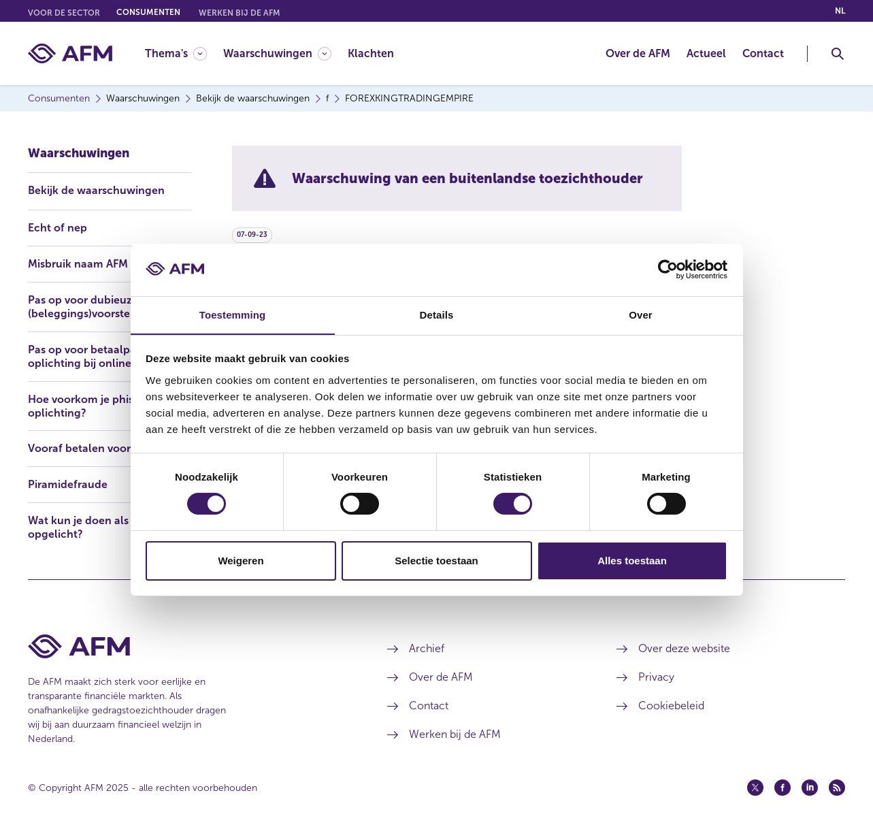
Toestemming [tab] (232, 314)
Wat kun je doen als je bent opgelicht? (97, 527)
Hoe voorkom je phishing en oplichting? (100, 405)
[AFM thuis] (70, 53)
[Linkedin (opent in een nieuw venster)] (810, 787)
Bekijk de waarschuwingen (96, 189)
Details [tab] (437, 314)
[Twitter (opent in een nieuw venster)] (755, 787)
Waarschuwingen (78, 153)
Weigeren (240, 560)
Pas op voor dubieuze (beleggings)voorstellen (89, 306)
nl (840, 11)
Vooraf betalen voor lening (97, 448)
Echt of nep (57, 227)
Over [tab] (641, 314)
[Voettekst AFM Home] (187, 646)
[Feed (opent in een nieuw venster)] (837, 787)
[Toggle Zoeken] (837, 54)
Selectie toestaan (436, 560)
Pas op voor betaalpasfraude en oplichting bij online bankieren (109, 355)
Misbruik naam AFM (78, 263)
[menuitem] (184, 53)
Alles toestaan (632, 560)
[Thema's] (176, 53)
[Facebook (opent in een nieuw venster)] (782, 787)
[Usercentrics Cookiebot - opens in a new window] (667, 269)
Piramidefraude (68, 484)
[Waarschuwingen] (277, 53)
